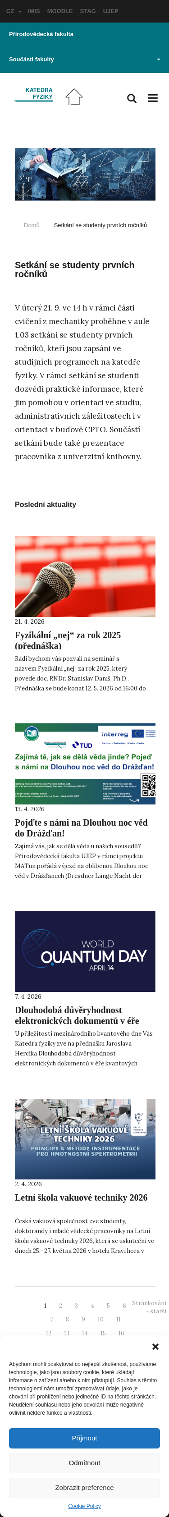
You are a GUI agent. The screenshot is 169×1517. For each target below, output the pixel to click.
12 (48, 1333)
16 (121, 1333)
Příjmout (84, 1438)
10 (101, 1319)
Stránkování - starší (149, 1307)
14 (85, 1333)
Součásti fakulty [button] (84, 59)
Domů (32, 225)
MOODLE (60, 11)
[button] (155, 1346)
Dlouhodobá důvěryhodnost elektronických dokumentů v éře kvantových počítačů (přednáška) (79, 1021)
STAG (88, 11)
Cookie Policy (84, 1506)
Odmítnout (84, 1463)
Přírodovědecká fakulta (41, 34)
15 (103, 1333)
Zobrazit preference (84, 1487)
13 (66, 1333)
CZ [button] (14, 11)
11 (118, 1319)
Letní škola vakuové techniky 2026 (81, 1197)
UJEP (111, 11)
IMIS (34, 11)
